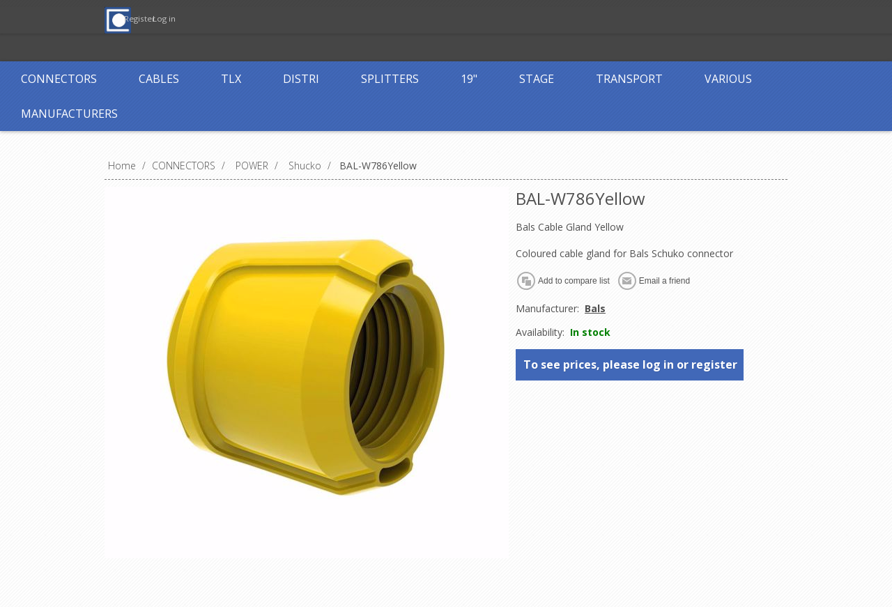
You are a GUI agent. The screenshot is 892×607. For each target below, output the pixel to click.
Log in (417, 19)
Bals (595, 308)
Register (360, 19)
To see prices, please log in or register (630, 364)
